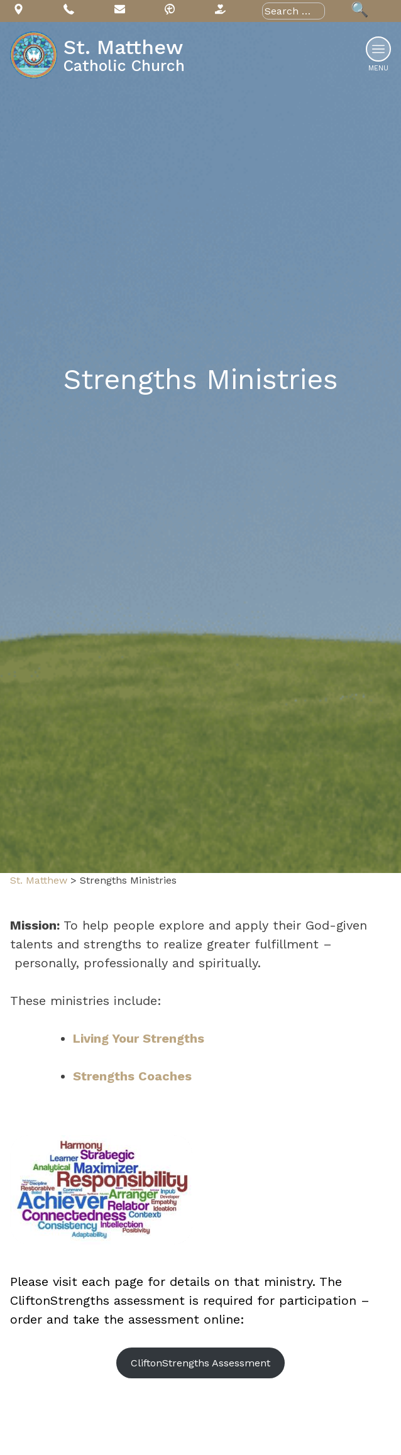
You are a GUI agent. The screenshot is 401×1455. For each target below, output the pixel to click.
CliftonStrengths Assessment (200, 1363)
